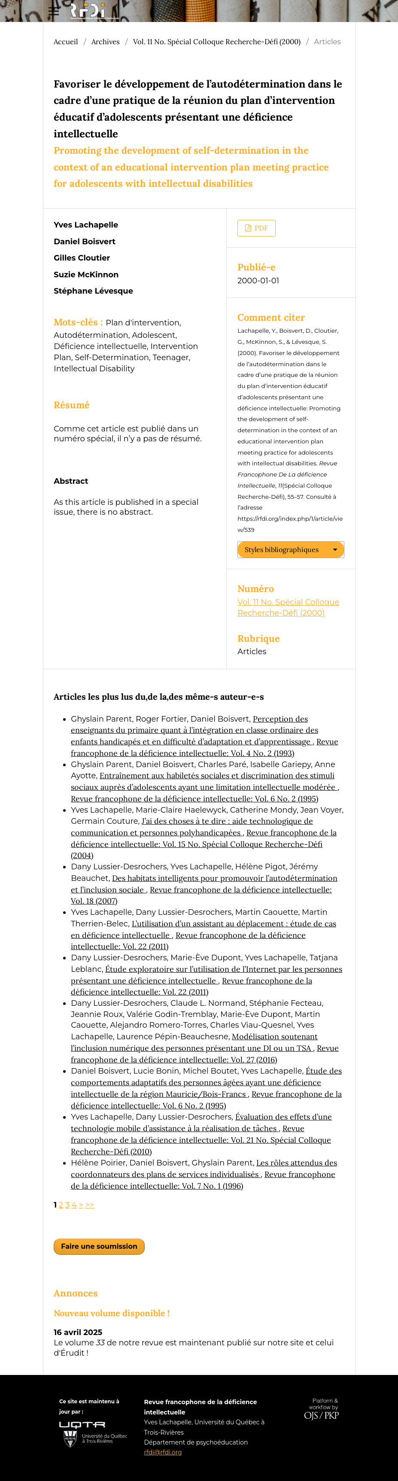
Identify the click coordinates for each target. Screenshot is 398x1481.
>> (89, 1205)
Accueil (66, 41)
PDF (260, 228)
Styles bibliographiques (282, 549)
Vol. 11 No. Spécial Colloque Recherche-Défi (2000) (217, 41)
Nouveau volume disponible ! (112, 1313)
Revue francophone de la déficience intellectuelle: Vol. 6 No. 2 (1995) (194, 799)
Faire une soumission (99, 1246)
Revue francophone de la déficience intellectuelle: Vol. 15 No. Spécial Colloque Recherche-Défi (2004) (204, 844)
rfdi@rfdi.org (163, 1452)
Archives (105, 41)
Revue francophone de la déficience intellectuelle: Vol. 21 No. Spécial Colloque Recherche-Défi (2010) (201, 1139)
